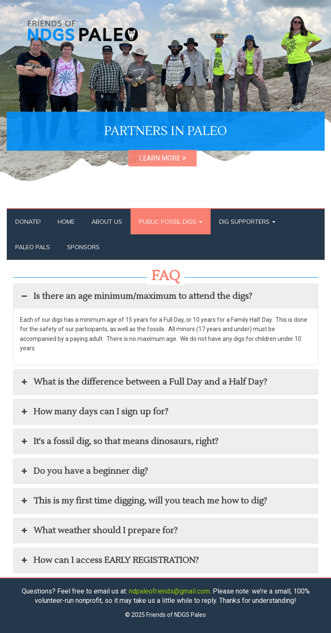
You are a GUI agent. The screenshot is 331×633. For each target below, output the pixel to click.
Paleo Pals (32, 247)
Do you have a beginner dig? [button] (84, 471)
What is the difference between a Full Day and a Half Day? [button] (143, 382)
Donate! (28, 221)
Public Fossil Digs (170, 221)
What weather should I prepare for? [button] (99, 531)
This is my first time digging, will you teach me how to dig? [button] (143, 501)
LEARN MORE (162, 158)
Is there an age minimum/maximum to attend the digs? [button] (136, 296)
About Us (107, 221)
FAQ (165, 276)
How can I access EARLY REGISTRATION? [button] (109, 560)
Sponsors (83, 247)
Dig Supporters (247, 221)
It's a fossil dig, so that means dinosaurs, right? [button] (119, 441)
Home (66, 221)
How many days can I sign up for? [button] (94, 412)
